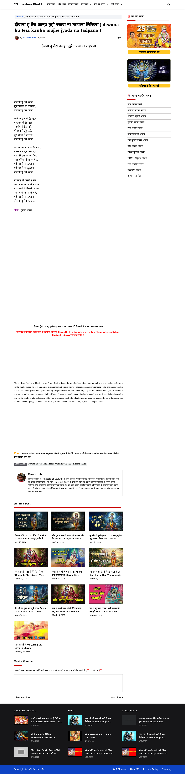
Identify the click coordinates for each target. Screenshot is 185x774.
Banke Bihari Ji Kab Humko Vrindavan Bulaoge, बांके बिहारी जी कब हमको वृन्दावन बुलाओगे (30, 537)
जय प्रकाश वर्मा (135, 104)
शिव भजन (62, 4)
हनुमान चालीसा (134, 176)
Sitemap (166, 769)
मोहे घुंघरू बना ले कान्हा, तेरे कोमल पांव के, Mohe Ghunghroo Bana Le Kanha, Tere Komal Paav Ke (68, 537)
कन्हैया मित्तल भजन (137, 110)
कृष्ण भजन (51, 4)
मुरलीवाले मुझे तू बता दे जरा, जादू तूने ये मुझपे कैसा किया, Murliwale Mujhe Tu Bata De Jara (105, 537)
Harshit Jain (37, 475)
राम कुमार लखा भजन (138, 140)
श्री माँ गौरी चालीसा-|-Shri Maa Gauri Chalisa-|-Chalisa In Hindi (99, 752)
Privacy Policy (150, 769)
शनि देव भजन (99, 4)
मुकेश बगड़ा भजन (136, 122)
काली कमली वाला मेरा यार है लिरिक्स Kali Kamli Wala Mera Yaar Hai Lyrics (46, 720)
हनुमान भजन (73, 4)
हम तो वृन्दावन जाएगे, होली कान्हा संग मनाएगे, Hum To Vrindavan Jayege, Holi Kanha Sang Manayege (104, 610)
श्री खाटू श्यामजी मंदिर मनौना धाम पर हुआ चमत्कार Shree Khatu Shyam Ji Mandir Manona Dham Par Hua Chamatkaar (154, 720)
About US (134, 769)
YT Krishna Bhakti (28, 4)
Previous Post (23, 697)
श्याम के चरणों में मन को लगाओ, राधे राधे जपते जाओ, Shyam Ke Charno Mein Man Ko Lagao (67, 574)
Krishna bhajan (79, 464)
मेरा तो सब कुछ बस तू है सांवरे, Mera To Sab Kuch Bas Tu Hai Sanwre (30, 610)
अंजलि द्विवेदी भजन (137, 116)
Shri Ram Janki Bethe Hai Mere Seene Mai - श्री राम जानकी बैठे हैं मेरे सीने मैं (45, 752)
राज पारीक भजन (135, 164)
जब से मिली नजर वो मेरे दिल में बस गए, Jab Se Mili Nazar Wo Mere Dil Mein (29, 574)
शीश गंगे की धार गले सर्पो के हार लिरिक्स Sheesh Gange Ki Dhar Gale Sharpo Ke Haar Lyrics (99, 720)
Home (19, 17)
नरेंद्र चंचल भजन (135, 146)
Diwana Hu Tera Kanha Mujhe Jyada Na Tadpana (52, 17)
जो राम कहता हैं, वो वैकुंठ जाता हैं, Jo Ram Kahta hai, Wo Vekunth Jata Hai (105, 574)
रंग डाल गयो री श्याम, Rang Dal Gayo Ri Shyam (28, 646)
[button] (168, 4)
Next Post (116, 697)
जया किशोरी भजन (136, 134)
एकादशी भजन (134, 170)
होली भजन (115, 4)
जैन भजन (84, 4)
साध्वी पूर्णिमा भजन (136, 152)
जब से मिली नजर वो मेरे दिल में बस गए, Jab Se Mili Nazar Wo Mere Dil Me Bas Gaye (66, 610)
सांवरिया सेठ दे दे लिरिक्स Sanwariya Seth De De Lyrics (43, 736)
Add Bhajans (119, 769)
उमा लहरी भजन (135, 128)
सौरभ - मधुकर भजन (137, 158)
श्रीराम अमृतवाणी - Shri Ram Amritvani (98, 736)
